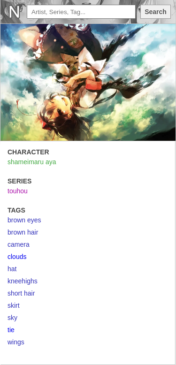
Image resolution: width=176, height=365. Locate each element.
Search (156, 11)
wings (16, 342)
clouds (17, 256)
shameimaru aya (32, 162)
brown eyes (24, 220)
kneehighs (23, 281)
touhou (18, 191)
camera (19, 244)
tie (11, 330)
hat (12, 269)
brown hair (23, 232)
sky (12, 317)
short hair (21, 293)
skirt (14, 305)
